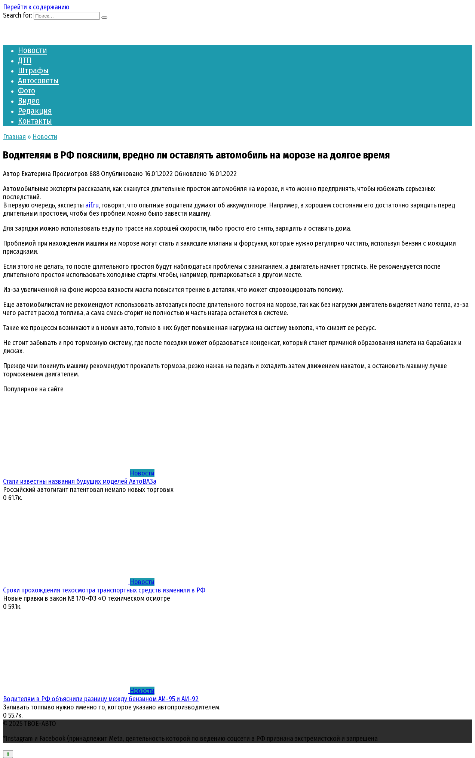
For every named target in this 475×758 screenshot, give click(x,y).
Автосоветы (38, 81)
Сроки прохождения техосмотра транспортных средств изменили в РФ (104, 590)
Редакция (35, 111)
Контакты (35, 121)
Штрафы (33, 70)
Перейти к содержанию (36, 7)
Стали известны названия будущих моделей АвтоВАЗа (79, 481)
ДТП (24, 60)
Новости (32, 50)
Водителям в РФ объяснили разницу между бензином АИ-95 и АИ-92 (101, 699)
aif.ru (92, 205)
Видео (29, 101)
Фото (26, 91)
